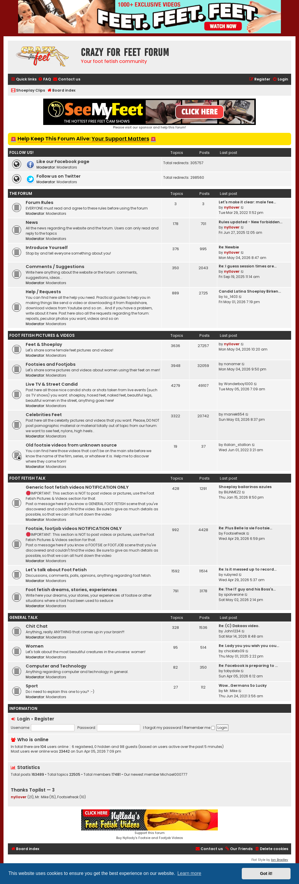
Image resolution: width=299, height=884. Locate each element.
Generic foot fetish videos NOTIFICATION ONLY (77, 487)
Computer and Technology (56, 666)
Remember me (199, 727)
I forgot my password (162, 727)
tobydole (232, 670)
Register (44, 719)
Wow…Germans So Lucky (243, 685)
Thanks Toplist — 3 (33, 790)
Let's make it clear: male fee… (247, 202)
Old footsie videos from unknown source (71, 445)
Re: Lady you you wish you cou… (249, 645)
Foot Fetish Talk (27, 478)
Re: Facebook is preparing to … (248, 665)
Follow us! (21, 152)
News (32, 222)
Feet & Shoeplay (44, 344)
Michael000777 (173, 774)
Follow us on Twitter (58, 176)
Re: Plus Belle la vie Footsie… (245, 528)
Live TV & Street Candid (52, 384)
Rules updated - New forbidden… (250, 221)
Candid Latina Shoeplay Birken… (250, 291)
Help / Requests (43, 292)
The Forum (20, 193)
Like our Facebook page (62, 161)
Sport (32, 686)
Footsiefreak (234, 533)
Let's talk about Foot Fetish (56, 570)
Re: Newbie (229, 247)
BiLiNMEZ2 (232, 492)
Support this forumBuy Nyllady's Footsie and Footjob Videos (149, 824)
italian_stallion (237, 444)
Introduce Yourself (47, 247)
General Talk (23, 617)
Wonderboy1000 (238, 383)
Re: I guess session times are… (248, 266)
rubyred (231, 574)
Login (23, 719)
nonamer (232, 363)
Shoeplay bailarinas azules (245, 486)
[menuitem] (44, 79)
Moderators (67, 167)
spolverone (234, 594)
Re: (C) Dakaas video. (239, 625)
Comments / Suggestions (55, 267)
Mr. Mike (230, 690)
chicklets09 (234, 650)
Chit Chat (37, 626)
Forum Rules (39, 202)
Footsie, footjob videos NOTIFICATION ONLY (74, 528)
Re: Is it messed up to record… (248, 569)
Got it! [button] (266, 873)
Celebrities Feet (44, 415)
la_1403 (231, 296)
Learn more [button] (189, 873)
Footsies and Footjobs (51, 364)
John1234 (232, 631)
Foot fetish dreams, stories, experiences (71, 590)
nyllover (232, 207)
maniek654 (234, 414)
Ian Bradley (279, 860)
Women (35, 646)
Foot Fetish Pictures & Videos (42, 335)
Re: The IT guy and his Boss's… (247, 589)
